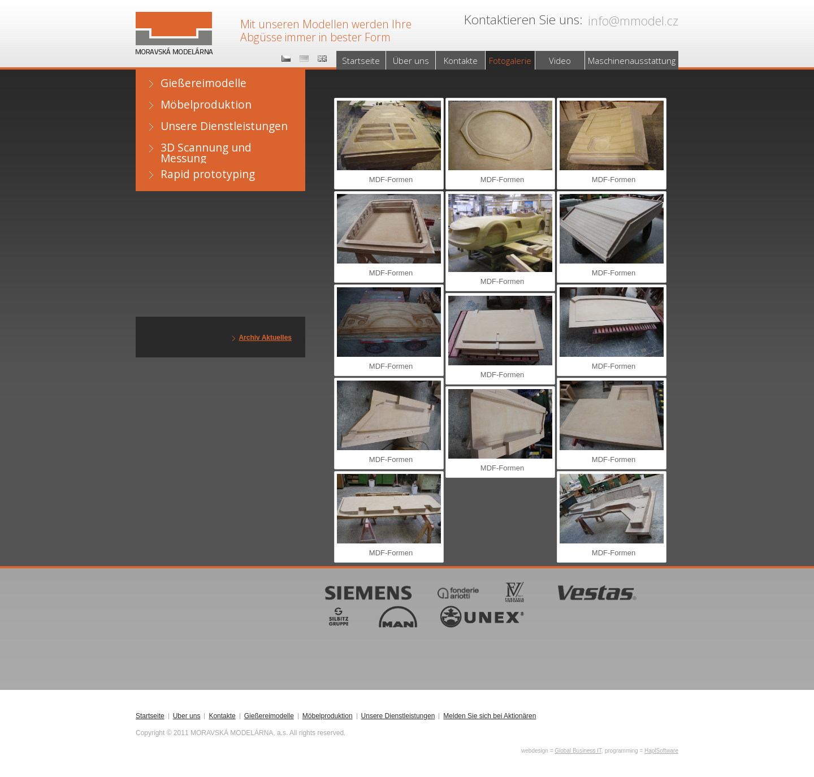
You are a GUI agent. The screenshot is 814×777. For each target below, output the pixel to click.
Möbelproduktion (206, 104)
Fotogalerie (510, 60)
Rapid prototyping (208, 174)
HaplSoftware (661, 751)
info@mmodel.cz (633, 20)
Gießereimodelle (203, 82)
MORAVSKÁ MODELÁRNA (172, 23)
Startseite (361, 60)
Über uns (411, 60)
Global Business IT (578, 751)
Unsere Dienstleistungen (224, 125)
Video (560, 60)
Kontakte (461, 60)
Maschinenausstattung (632, 60)
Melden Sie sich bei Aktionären (489, 716)
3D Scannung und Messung (206, 151)
